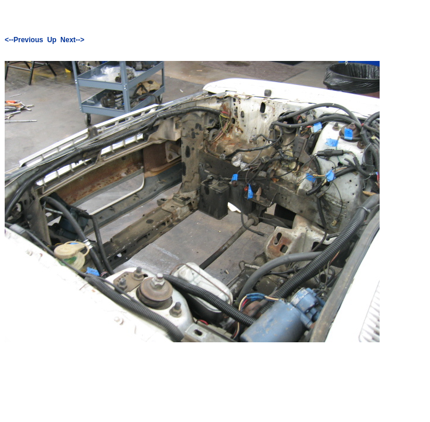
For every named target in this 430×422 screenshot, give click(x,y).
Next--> (72, 40)
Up (51, 40)
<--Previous (24, 40)
